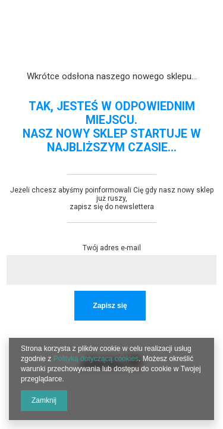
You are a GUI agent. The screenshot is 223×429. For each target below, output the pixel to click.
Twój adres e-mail (112, 248)
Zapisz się (110, 305)
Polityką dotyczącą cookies (96, 359)
